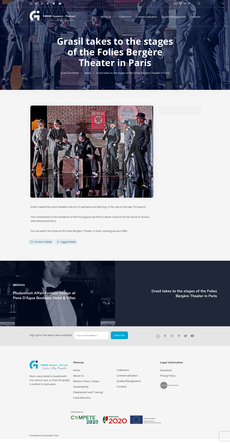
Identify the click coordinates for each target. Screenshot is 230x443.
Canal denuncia (82, 397)
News (49, 241)
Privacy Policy (167, 375)
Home (76, 370)
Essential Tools (51, 435)
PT (180, 3)
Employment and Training (88, 392)
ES (189, 3)
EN (175, 3)
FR (184, 3)
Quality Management (174, 16)
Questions (166, 370)
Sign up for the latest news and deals (51, 335)
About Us (106, 16)
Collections (125, 16)
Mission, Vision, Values (86, 381)
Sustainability (81, 386)
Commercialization (146, 16)
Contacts (195, 16)
